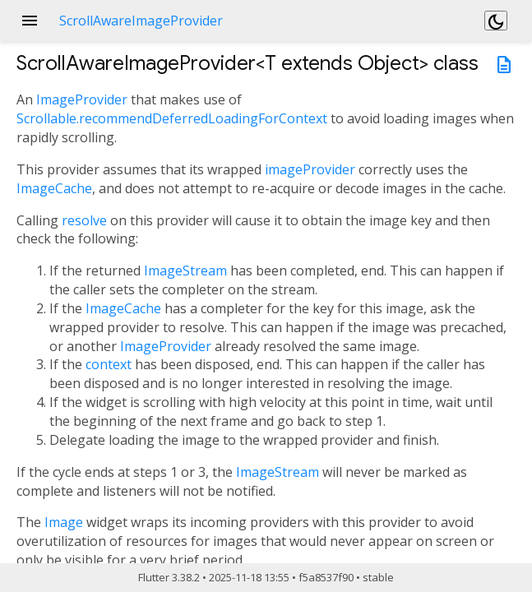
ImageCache (54, 188)
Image (63, 522)
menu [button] (29, 20)
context (109, 364)
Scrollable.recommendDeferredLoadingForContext (171, 118)
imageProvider (310, 169)
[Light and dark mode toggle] (495, 20)
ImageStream (185, 270)
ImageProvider (81, 99)
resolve (84, 220)
